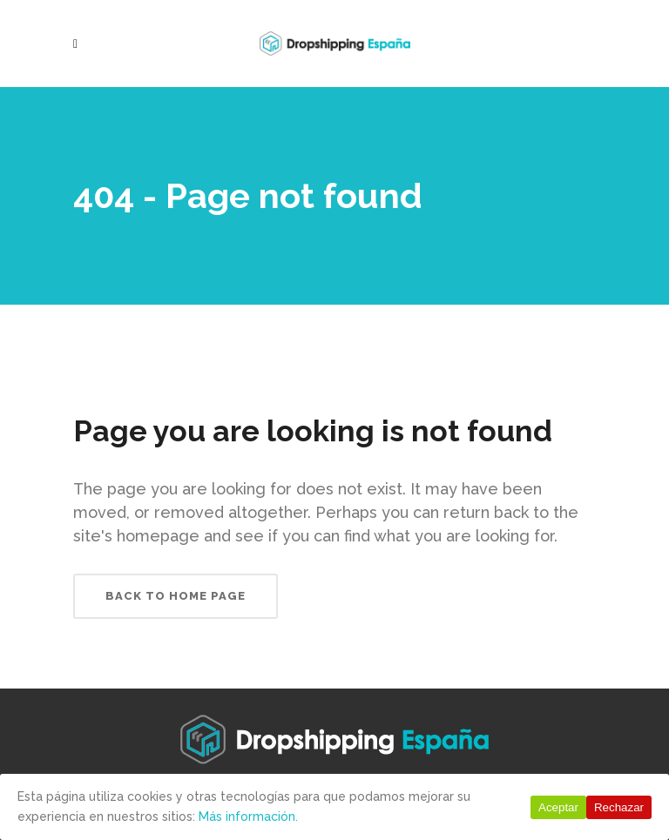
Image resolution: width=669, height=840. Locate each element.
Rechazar (619, 807)
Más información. (248, 816)
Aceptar (558, 807)
